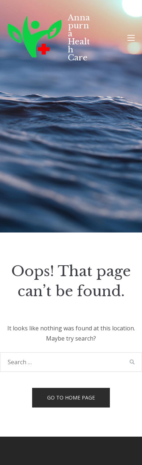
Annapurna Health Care (79, 38)
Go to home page (71, 397)
